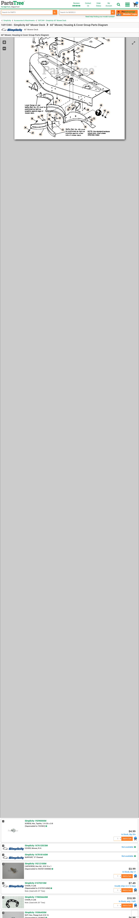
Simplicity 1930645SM (35, 912)
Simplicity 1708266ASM (36, 897)
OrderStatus (98, 4)
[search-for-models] (113, 12)
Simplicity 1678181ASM (36, 854)
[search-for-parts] (55, 12)
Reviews (76, 4)
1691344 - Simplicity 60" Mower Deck (52, 20)
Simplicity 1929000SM (35, 820)
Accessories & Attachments (24, 20)
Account (109, 4)
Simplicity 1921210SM (35, 863)
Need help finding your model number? (100, 17)
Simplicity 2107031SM (35, 883)
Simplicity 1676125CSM (36, 845)
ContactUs (88, 4)
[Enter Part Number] (27, 12)
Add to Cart (127, 839)
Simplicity (7, 20)
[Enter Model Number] (85, 12)
